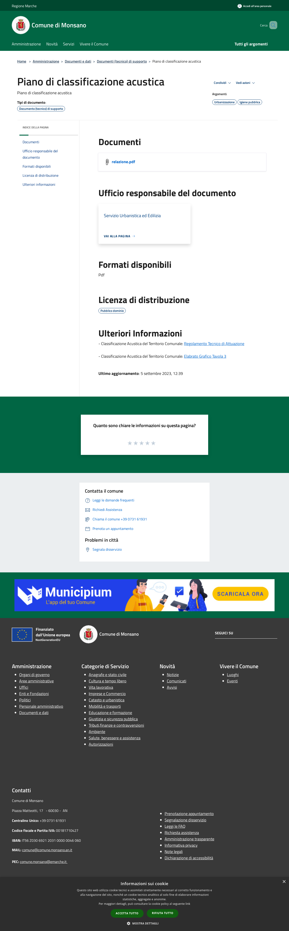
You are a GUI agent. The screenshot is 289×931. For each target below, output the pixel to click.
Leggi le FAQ (175, 826)
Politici (25, 700)
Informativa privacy (181, 845)
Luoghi (233, 675)
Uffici (23, 687)
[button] (144, 923)
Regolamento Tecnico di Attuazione (214, 344)
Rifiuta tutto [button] (162, 913)
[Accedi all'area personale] (254, 6)
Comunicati (176, 681)
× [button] (284, 882)
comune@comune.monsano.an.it (47, 850)
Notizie (173, 675)
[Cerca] (271, 25)
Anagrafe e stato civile (107, 675)
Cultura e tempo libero (107, 681)
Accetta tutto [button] (127, 913)
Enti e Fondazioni (34, 694)
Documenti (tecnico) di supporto (122, 61)
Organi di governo (34, 675)
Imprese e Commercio (107, 694)
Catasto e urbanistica (106, 700)
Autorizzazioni (101, 744)
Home (21, 61)
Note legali (174, 852)
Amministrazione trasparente (189, 839)
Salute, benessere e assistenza (114, 738)
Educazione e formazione (110, 713)
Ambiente (97, 732)
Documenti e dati (78, 61)
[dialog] (144, 904)
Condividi (223, 83)
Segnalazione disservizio (185, 820)
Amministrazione (46, 61)
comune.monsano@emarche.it (44, 861)
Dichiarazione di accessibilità (189, 858)
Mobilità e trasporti (105, 706)
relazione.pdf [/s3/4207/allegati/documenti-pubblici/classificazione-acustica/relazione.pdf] (123, 162)
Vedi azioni (246, 83)
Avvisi (172, 687)
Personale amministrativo (41, 706)
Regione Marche (24, 6)
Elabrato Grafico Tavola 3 (205, 356)
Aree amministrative (36, 681)
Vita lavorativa (101, 687)
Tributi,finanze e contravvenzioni (116, 725)
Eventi (232, 681)
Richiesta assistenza (182, 833)
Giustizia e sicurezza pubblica (113, 719)
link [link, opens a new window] (188, 904)
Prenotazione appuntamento (189, 814)
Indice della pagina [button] (36, 127)
